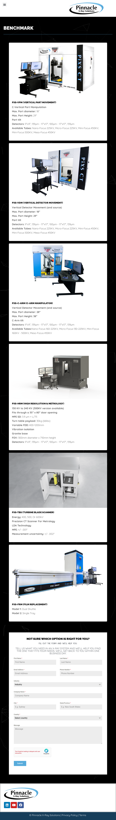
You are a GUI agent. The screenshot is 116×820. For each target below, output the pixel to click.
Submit (20, 763)
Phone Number (65, 670)
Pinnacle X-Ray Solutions (46, 815)
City (16, 703)
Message (17, 725)
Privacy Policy (69, 815)
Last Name (64, 658)
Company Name (19, 692)
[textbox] (56, 684)
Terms (82, 815)
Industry (16, 681)
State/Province (65, 703)
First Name (18, 658)
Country (17, 714)
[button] (4, 4)
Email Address (19, 670)
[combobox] (58, 684)
